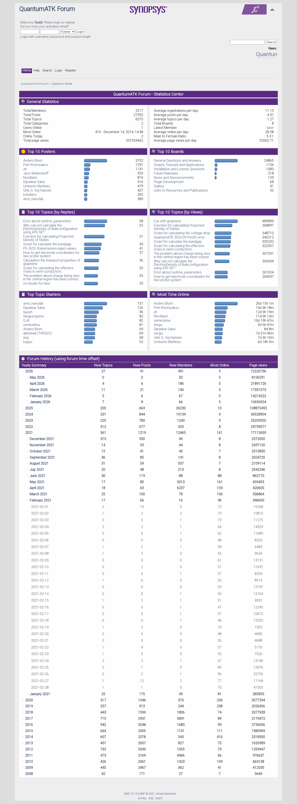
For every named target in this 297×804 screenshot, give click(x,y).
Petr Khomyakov (35, 165)
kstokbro (30, 195)
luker (270, 128)
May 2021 (37, 482)
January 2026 (40, 402)
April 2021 (37, 488)
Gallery (159, 186)
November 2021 (42, 445)
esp (26, 338)
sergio (158, 333)
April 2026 (37, 384)
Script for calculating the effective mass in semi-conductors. (48, 269)
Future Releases (166, 173)
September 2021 (42, 457)
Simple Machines (166, 793)
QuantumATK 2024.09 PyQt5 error (179, 237)
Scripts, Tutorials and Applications (179, 165)
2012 (29, 749)
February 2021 (40, 500)
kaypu (27, 342)
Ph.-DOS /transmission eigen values (49, 248)
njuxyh (27, 312)
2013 (29, 743)
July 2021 (37, 470)
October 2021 (40, 451)
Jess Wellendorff (35, 173)
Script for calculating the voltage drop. (182, 233)
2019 (29, 706)
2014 (29, 737)
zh (25, 169)
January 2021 (40, 694)
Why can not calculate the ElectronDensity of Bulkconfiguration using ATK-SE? (50, 228)
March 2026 (39, 390)
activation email (56, 26)
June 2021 (37, 476)
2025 (29, 408)
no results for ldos (36, 283)
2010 (29, 762)
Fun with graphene (167, 221)
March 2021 (39, 494)
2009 (29, 768)
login (57, 22)
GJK (26, 320)
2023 (29, 421)
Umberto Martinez (36, 186)
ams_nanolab (33, 199)
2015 (29, 731)
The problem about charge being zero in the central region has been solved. (51, 277)
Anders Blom (32, 160)
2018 (29, 712)
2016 (29, 725)
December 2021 (42, 439)
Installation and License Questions (179, 169)
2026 (29, 371)
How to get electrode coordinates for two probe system (51, 254)
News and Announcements (174, 178)
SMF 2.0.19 (130, 793)
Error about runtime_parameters (47, 221)
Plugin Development (168, 182)
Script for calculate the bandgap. (47, 244)
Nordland (30, 178)
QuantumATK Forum (47, 9)
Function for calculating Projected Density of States (48, 238)
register (70, 22)
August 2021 (39, 463)
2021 (29, 433)
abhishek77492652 (37, 333)
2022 (29, 427)
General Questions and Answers (177, 160)
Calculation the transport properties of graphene (51, 262)
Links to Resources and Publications (181, 190)
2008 (29, 774)
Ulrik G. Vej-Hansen (37, 190)
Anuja (158, 325)
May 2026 (37, 377)
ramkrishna (31, 325)
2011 (29, 755)
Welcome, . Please (37, 22)
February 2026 (40, 396)
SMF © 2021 (147, 793)
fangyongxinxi (33, 316)
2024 (29, 414)
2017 (29, 719)
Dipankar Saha (34, 182)
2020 (29, 700)
